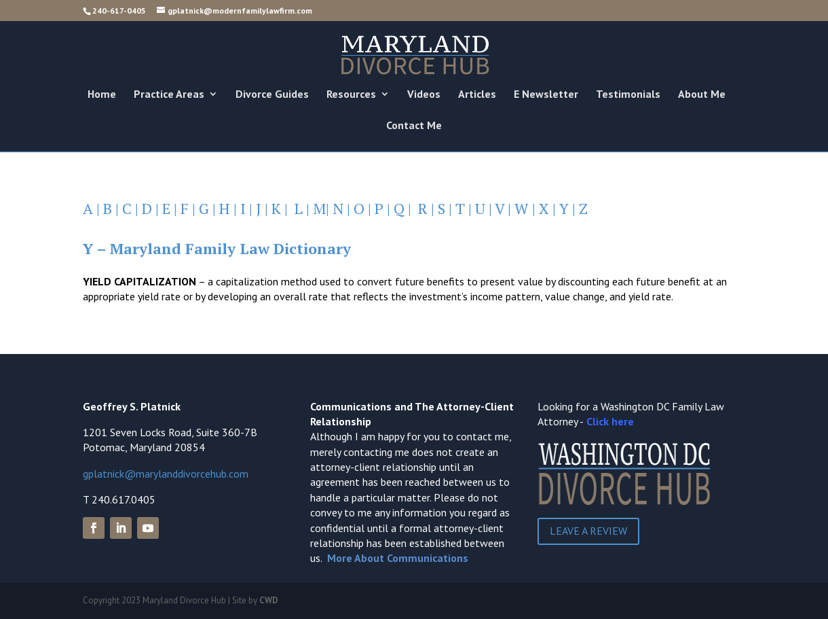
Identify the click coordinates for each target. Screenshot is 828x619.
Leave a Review (588, 530)
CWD (268, 600)
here (622, 421)
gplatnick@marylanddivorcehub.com (165, 473)
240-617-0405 (119, 10)
